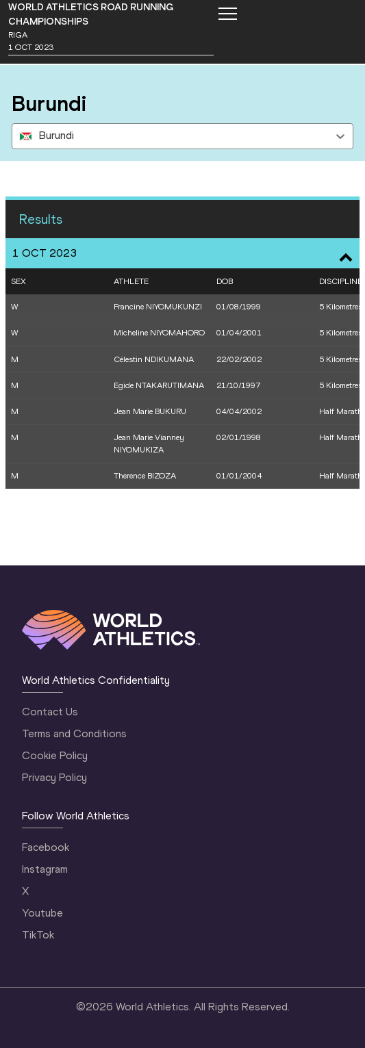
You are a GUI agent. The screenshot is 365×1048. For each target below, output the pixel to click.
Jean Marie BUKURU (150, 411)
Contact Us (50, 711)
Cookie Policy (55, 755)
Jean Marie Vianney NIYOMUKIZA (149, 444)
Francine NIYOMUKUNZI (158, 306)
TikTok (38, 934)
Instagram (45, 869)
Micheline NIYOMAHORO (159, 332)
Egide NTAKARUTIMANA (159, 385)
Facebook (45, 847)
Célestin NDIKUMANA (154, 359)
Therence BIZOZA (145, 476)
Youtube (42, 912)
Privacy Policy (54, 777)
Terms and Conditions (74, 733)
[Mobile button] (227, 13)
